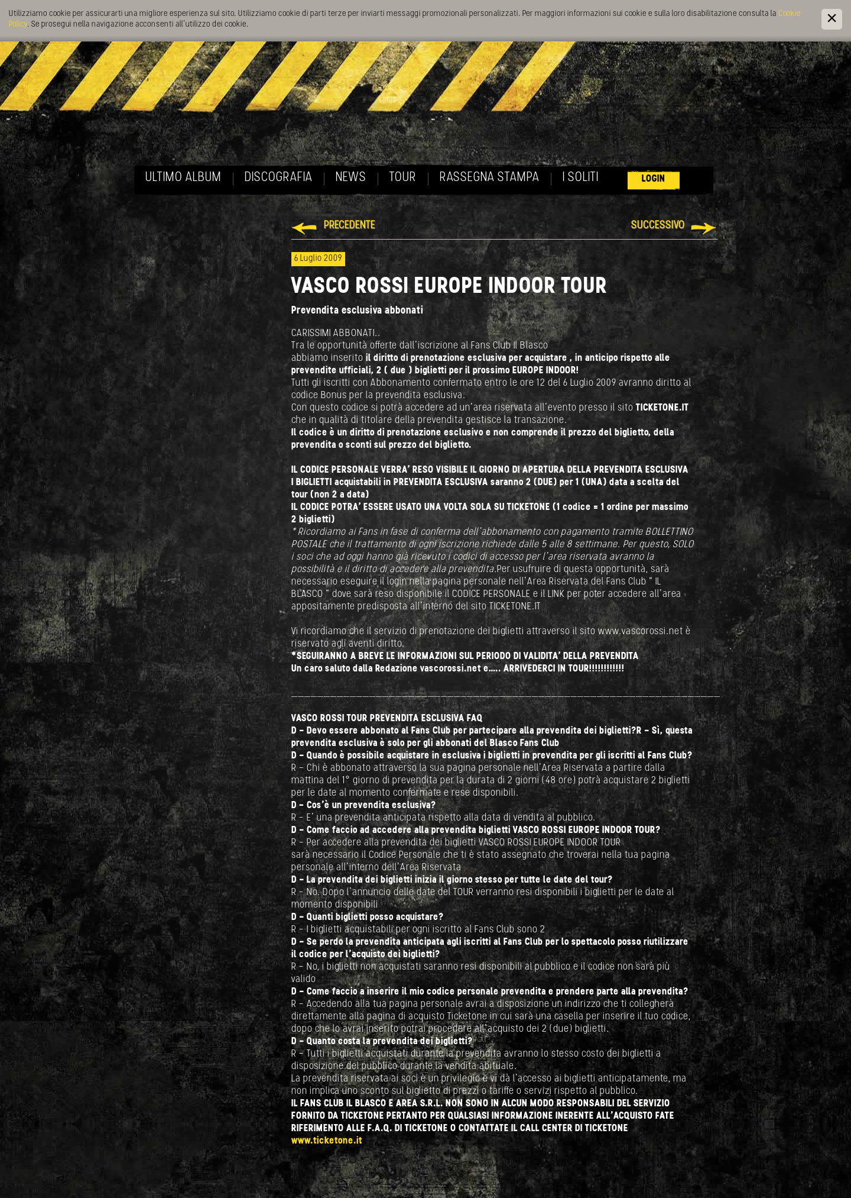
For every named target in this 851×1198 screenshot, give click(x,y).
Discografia (279, 178)
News (351, 178)
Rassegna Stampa (490, 178)
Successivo (658, 225)
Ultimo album (183, 178)
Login (653, 179)
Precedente (349, 225)
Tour (403, 178)
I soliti (581, 178)
